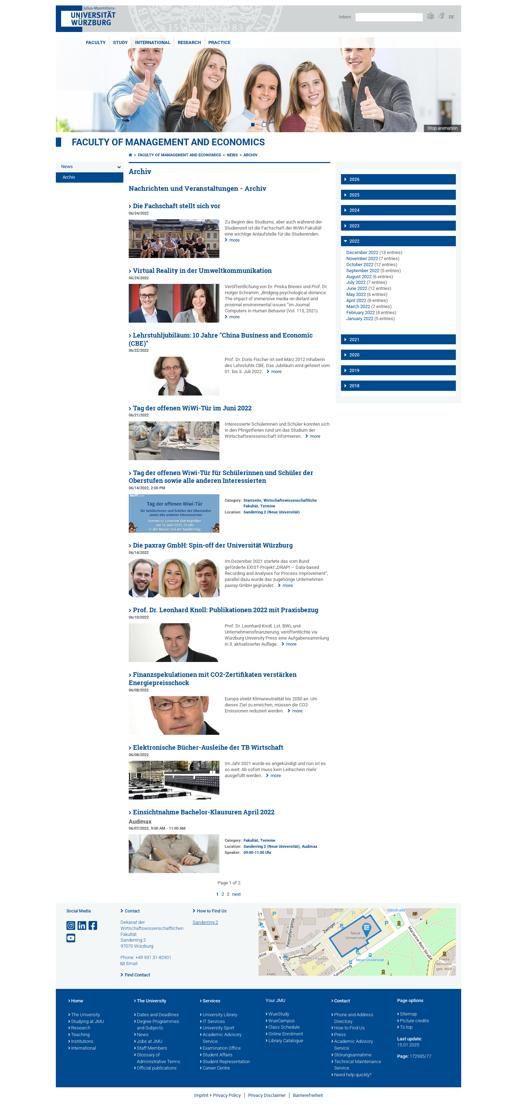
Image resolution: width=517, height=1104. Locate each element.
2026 (354, 179)
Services (210, 1001)
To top (404, 1027)
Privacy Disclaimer (267, 1095)
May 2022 (356, 294)
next (236, 894)
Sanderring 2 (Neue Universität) (272, 512)
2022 (354, 241)
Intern (345, 17)
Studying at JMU (86, 1022)
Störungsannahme (351, 1055)
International (152, 42)
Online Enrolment (284, 1034)
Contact (132, 911)
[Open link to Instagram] (71, 926)
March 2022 (358, 306)
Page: (403, 1056)
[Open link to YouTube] (71, 938)
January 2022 (359, 318)
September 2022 (362, 270)
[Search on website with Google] (389, 17)
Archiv (69, 177)
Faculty (96, 42)
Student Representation (225, 1062)
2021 (354, 339)
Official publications (155, 1068)
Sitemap (407, 1014)
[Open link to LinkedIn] (82, 926)
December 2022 (362, 252)
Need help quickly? (351, 1075)
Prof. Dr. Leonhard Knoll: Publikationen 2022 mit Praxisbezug (225, 610)
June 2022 (356, 288)
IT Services (212, 1022)
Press (338, 1035)
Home (75, 1001)
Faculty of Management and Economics (168, 142)
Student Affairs (216, 1055)
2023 (354, 226)
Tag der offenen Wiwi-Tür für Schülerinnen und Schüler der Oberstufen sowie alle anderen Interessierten (221, 477)
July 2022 (356, 282)
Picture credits (413, 1021)
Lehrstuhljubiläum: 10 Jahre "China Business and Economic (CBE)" (221, 339)
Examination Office (220, 1048)
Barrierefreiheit (308, 1095)
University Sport (217, 1028)
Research (189, 42)
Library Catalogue (284, 1041)
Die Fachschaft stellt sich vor (176, 206)
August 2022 (359, 276)
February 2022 (360, 312)
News (67, 166)
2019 (354, 370)
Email (132, 963)
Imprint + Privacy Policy (217, 1095)
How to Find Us (211, 911)
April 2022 (356, 300)
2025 (354, 195)
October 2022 (359, 264)
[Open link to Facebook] (93, 926)
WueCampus (280, 1021)
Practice (219, 42)
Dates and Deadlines (156, 1015)
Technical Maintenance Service (356, 1065)
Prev (68, 85)
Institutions (81, 1042)
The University (84, 1015)
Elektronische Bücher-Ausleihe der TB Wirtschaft (208, 747)
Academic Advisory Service (220, 1038)
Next (449, 85)
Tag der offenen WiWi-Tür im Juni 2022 (192, 408)
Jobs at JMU (148, 1042)
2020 (354, 354)
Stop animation (442, 128)
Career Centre (215, 1068)
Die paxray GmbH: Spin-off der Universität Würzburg (213, 545)
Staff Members (150, 1048)
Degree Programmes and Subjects (156, 1025)
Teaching (79, 1035)
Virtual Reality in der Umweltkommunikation (202, 270)
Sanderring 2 (205, 922)
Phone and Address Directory (352, 1018)
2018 (354, 385)
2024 (354, 210)
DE (451, 17)
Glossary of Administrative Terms (157, 1058)
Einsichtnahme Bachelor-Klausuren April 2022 (204, 812)
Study (120, 42)
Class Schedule (283, 1027)
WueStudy (277, 1014)
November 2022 (362, 258)
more (234, 240)
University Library (218, 1015)
